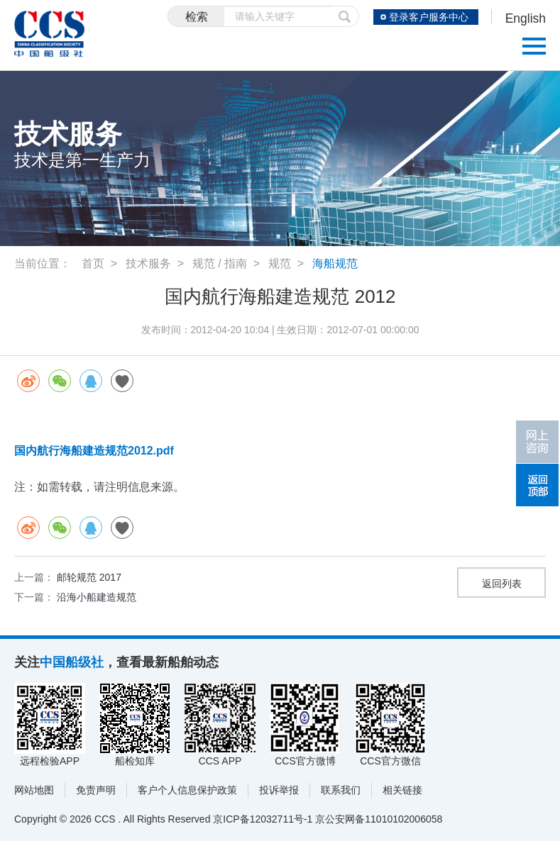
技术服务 (148, 263)
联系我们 (341, 790)
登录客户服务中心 (427, 17)
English (525, 18)
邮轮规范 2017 (89, 577)
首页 (93, 263)
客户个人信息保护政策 (187, 790)
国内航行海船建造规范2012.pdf (94, 451)
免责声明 (96, 790)
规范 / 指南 (219, 263)
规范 (279, 263)
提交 (342, 16)
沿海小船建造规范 (96, 597)
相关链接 (402, 790)
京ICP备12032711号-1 (262, 819)
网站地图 (34, 790)
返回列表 (502, 583)
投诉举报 (279, 790)
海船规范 (335, 263)
